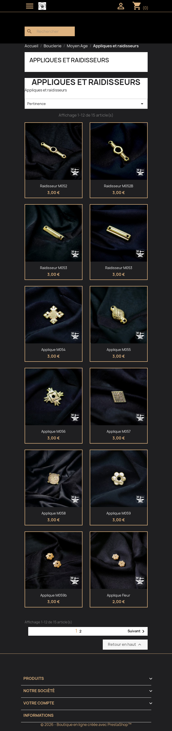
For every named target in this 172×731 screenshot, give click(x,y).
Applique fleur (118, 595)
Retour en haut (125, 644)
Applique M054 (53, 349)
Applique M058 (53, 513)
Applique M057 (119, 431)
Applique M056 (53, 431)
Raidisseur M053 (53, 267)
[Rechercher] (50, 31)
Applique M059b (53, 595)
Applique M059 (118, 513)
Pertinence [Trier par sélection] (86, 104)
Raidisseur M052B (118, 186)
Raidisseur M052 (53, 186)
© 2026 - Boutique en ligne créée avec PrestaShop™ (86, 724)
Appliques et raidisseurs (69, 60)
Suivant (137, 631)
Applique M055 (119, 349)
